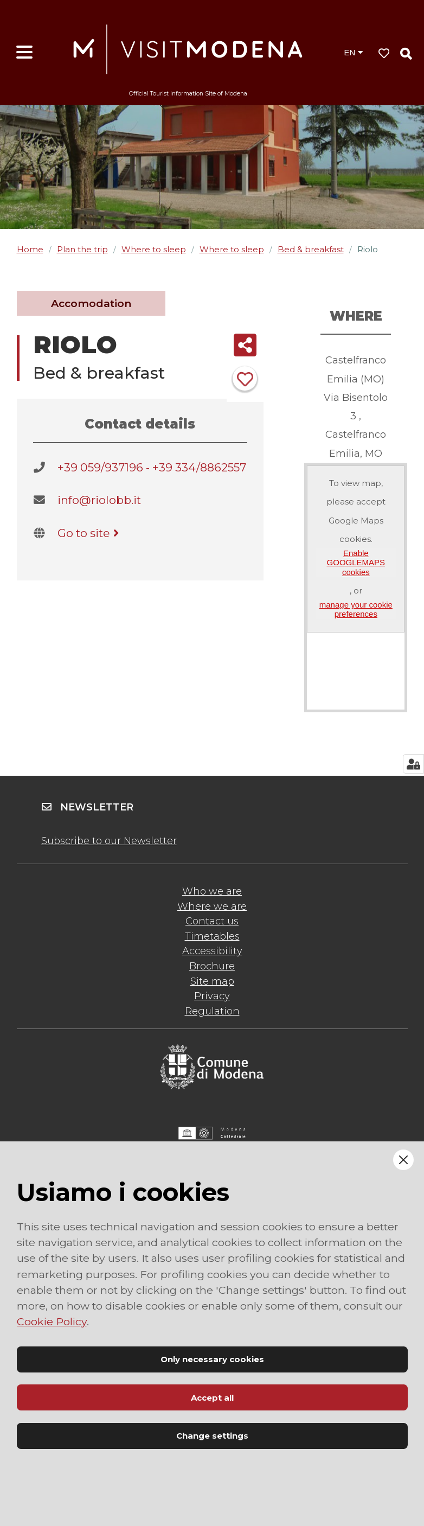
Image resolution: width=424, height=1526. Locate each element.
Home (30, 249)
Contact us (212, 921)
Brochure (212, 966)
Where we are (212, 906)
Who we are (212, 891)
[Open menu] (24, 52)
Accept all (212, 1398)
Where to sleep (153, 249)
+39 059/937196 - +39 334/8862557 (151, 467)
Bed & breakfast (311, 249)
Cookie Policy (52, 1321)
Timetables (212, 936)
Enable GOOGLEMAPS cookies (356, 562)
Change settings (212, 1436)
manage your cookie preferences (356, 609)
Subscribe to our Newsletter (109, 841)
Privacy (212, 996)
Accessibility (212, 951)
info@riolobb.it (99, 500)
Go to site (90, 533)
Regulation (212, 1011)
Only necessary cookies (212, 1359)
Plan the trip (82, 249)
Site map (212, 981)
